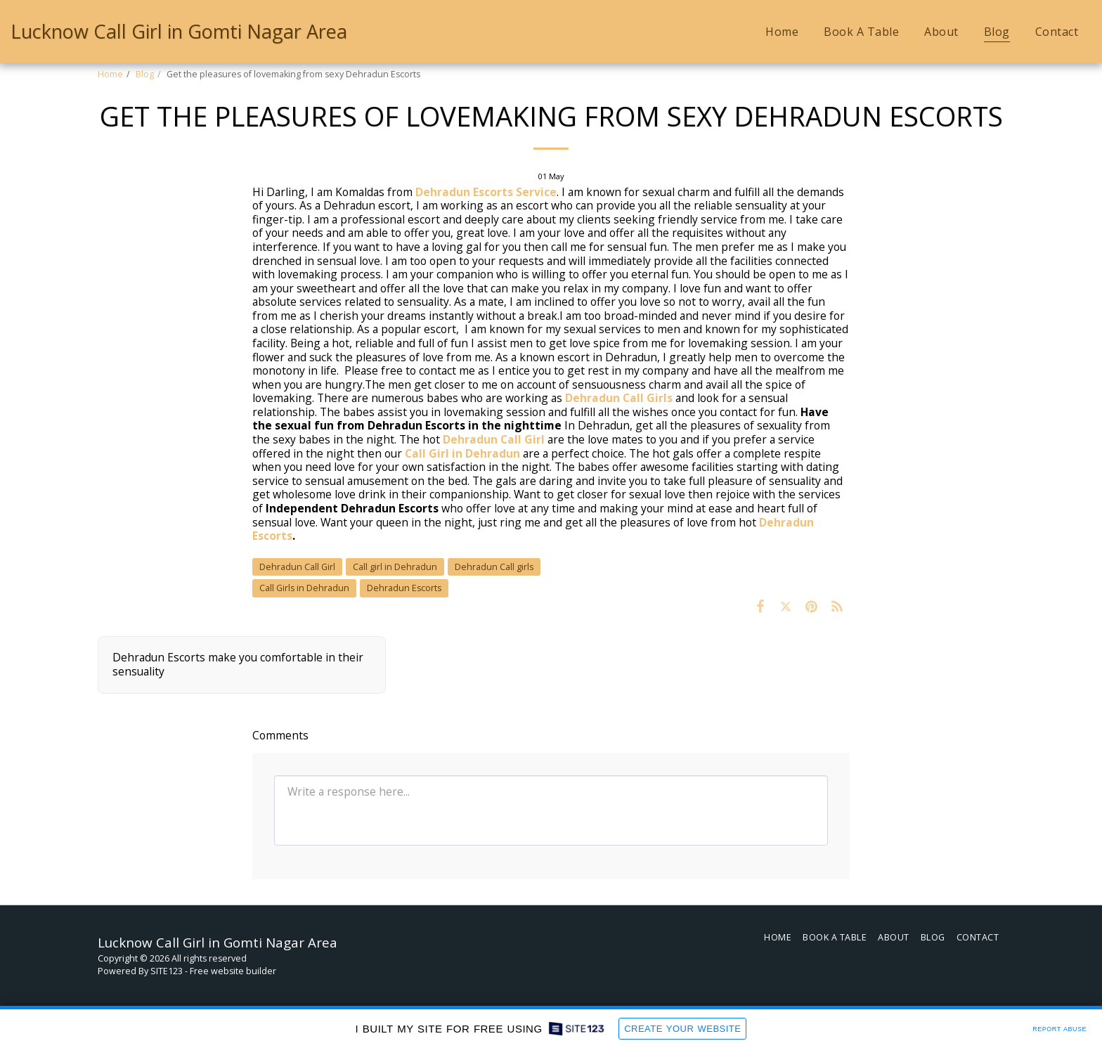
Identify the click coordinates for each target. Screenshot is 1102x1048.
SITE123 (166, 971)
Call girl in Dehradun (395, 567)
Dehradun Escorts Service (486, 192)
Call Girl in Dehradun (462, 453)
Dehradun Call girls (494, 567)
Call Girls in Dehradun (304, 588)
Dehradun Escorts (404, 588)
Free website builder (233, 971)
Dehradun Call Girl (494, 439)
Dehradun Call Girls (619, 398)
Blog (145, 74)
